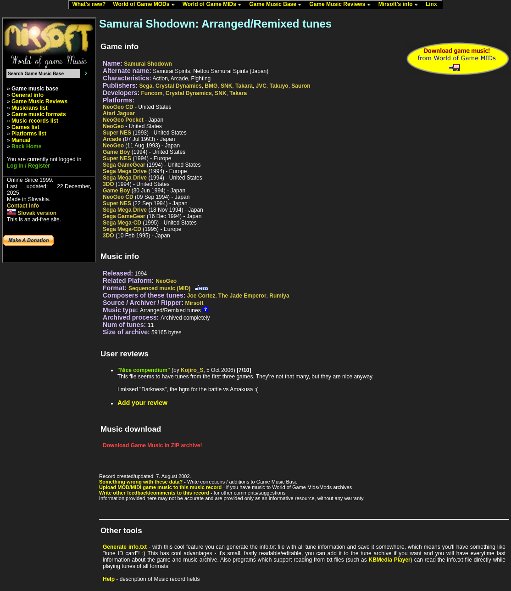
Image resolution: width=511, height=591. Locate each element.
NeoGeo (113, 126)
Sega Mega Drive (125, 171)
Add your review (142, 402)
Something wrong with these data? (141, 481)
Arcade (112, 139)
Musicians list (29, 108)
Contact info (23, 206)
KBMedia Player (390, 560)
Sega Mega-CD (122, 223)
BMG (211, 86)
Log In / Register (28, 166)
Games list (25, 127)
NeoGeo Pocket (123, 120)
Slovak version (31, 213)
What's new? (91, 4)
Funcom (152, 93)
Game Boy (116, 152)
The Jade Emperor (242, 296)
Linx (433, 4)
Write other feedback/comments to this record (154, 492)
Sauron (300, 86)
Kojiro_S (192, 370)
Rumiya (279, 296)
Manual (20, 140)
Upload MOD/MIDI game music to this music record (160, 487)
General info (27, 95)
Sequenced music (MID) (159, 288)
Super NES (117, 132)
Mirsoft (194, 303)
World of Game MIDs (214, 4)
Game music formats (38, 114)
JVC (261, 86)
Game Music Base (277, 4)
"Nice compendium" (143, 370)
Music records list (34, 121)
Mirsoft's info (400, 4)
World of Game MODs (145, 4)
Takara (244, 86)
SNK (226, 86)
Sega (146, 86)
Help (109, 579)
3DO (108, 184)
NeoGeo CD (118, 107)
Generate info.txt (125, 547)
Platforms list (28, 133)
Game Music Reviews (342, 4)
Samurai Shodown (148, 64)
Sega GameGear (124, 165)
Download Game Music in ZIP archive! (152, 445)
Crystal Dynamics (179, 86)
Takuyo (279, 86)
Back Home (26, 146)
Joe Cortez (201, 296)
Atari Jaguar (119, 113)
